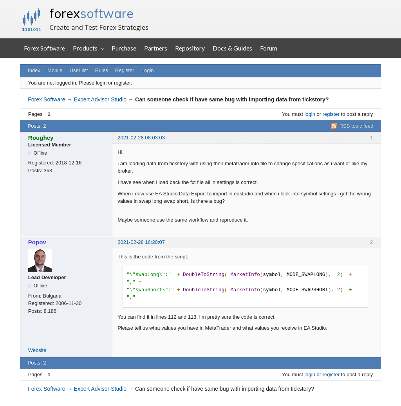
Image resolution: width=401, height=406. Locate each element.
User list (79, 70)
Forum (268, 48)
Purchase (124, 48)
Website (37, 350)
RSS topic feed (357, 126)
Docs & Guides (232, 48)
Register (124, 70)
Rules (101, 70)
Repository (190, 48)
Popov (37, 242)
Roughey (41, 137)
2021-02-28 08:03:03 (141, 138)
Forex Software (44, 48)
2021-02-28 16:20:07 (141, 242)
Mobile (54, 70)
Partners (155, 48)
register (331, 114)
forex (91, 13)
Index (34, 70)
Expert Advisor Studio (100, 99)
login (309, 114)
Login (147, 70)
